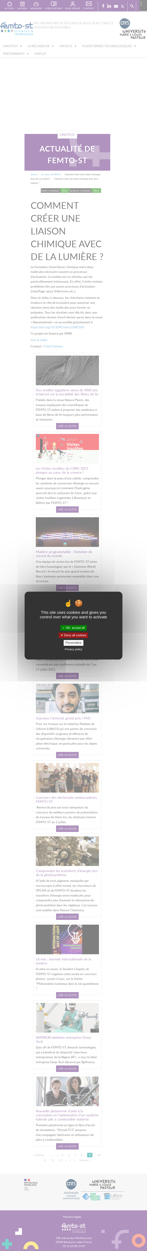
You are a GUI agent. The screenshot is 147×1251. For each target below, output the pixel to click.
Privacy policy (73, 649)
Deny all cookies (73, 635)
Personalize (73, 643)
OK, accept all (73, 627)
